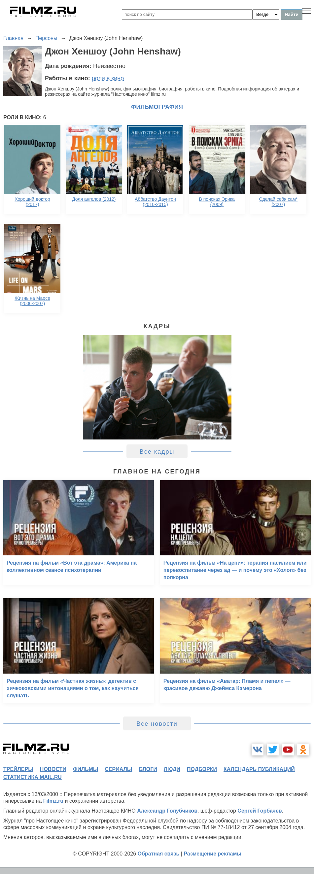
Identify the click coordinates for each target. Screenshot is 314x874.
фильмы (85, 769)
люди (172, 769)
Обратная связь (159, 854)
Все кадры (157, 451)
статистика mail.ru (32, 777)
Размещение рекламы (212, 854)
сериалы (118, 769)
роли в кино (108, 78)
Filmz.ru (53, 801)
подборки (202, 769)
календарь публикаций (259, 769)
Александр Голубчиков (167, 811)
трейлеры (18, 769)
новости (53, 769)
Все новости (157, 723)
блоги (148, 769)
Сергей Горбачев (259, 811)
